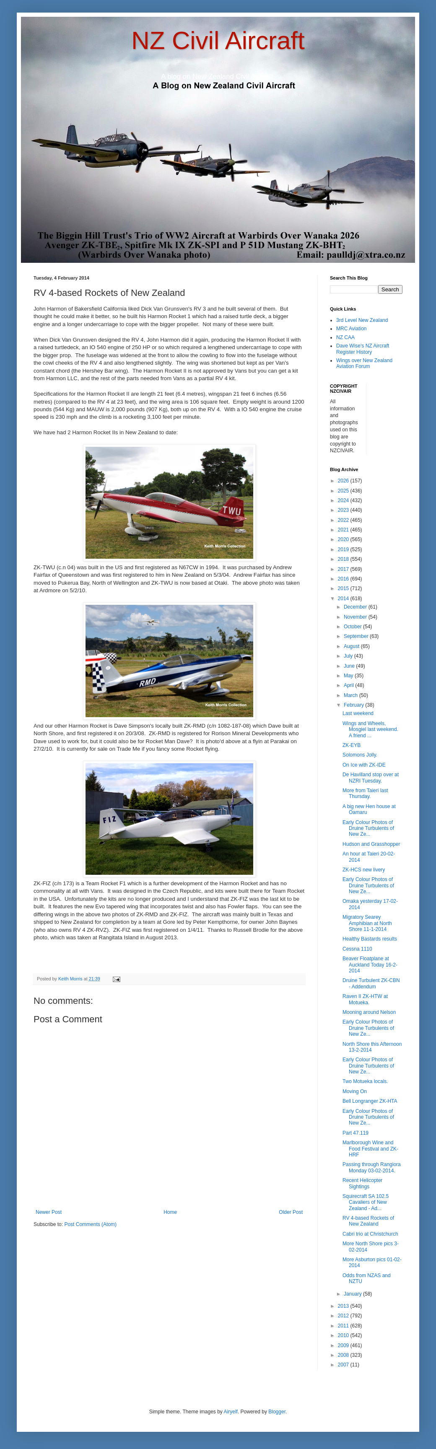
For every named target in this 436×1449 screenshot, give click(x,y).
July (349, 656)
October (353, 627)
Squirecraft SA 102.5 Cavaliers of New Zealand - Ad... (366, 1202)
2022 (344, 520)
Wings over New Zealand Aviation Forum (364, 363)
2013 (344, 1306)
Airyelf (231, 1412)
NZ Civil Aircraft (217, 40)
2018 (344, 559)
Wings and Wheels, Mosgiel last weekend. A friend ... (370, 730)
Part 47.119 (356, 1133)
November (356, 617)
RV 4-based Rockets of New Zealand (368, 1221)
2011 (344, 1326)
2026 (344, 481)
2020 (344, 539)
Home (170, 1212)
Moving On (355, 1091)
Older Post (291, 1212)
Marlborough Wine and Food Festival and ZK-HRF (370, 1149)
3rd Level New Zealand (362, 320)
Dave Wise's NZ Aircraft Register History (362, 349)
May (349, 676)
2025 (344, 491)
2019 (344, 549)
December (356, 607)
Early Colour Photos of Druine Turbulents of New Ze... (368, 828)
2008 (344, 1355)
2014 (344, 598)
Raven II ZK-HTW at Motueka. (365, 999)
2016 (344, 579)
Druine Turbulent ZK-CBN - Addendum (371, 983)
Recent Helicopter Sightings (362, 1183)
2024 (344, 500)
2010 (344, 1335)
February (354, 705)
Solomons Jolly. (360, 755)
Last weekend (358, 713)
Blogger (276, 1412)
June (350, 666)
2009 (344, 1345)
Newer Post (49, 1212)
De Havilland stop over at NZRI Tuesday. (371, 777)
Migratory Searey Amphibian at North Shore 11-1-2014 (367, 923)
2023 (344, 510)
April (349, 685)
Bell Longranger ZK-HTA (370, 1101)
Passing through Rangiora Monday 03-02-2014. (372, 1167)
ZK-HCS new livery (364, 870)
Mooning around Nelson (369, 1012)
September (357, 636)
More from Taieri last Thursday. (365, 793)
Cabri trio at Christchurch (370, 1234)
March (351, 695)
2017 (344, 569)
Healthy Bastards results (370, 939)
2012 (344, 1316)
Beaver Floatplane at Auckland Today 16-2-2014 (370, 965)
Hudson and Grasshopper (371, 844)
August (352, 646)
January (353, 1294)
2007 (344, 1365)
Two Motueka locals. (365, 1081)
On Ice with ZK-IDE (364, 765)
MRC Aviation (351, 329)
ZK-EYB (352, 745)
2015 (344, 588)
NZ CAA (345, 337)
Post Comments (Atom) (90, 1224)
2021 (344, 530)
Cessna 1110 (357, 949)
